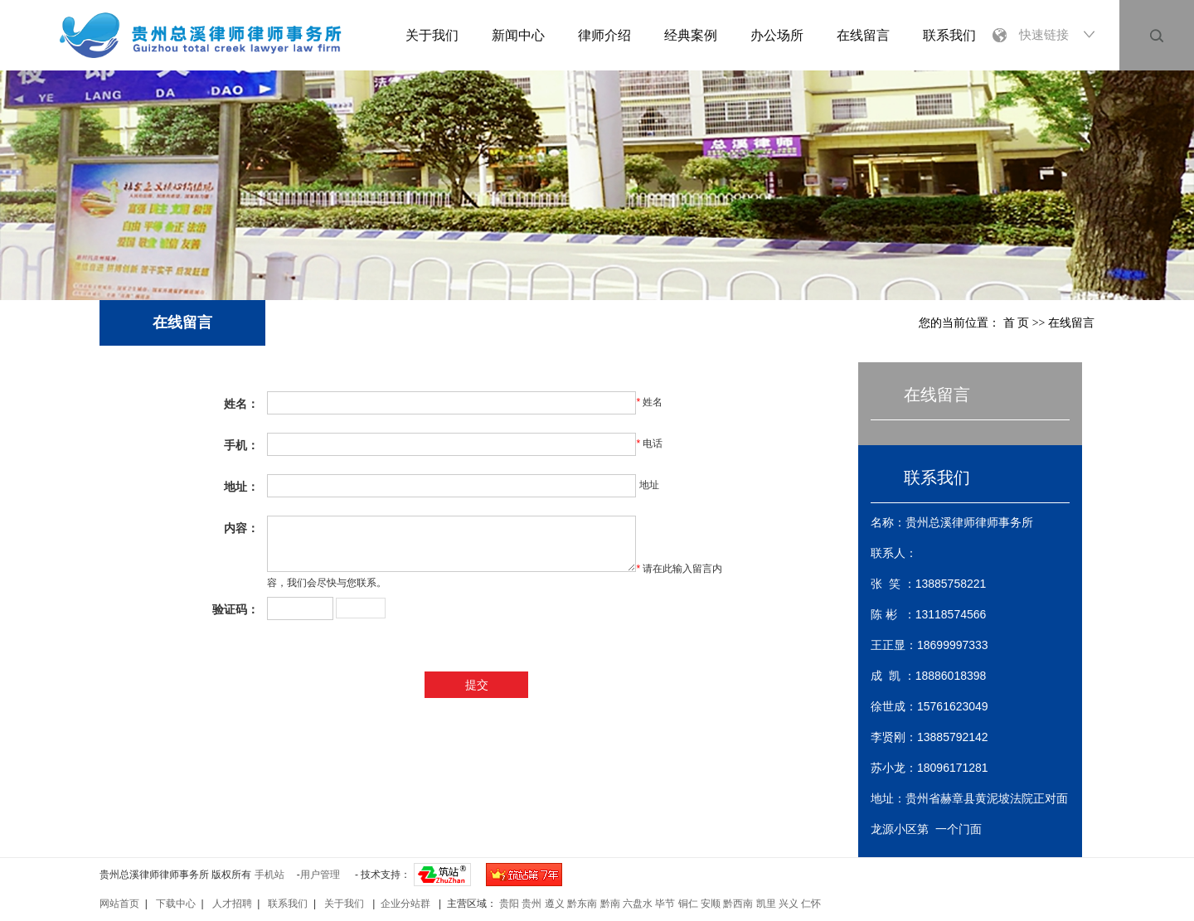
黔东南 (582, 903)
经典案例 (690, 35)
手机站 (269, 874)
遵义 (555, 903)
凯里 (766, 903)
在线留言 (863, 35)
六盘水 (638, 903)
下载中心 (176, 903)
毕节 (665, 903)
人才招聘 (232, 903)
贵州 (531, 903)
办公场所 (776, 35)
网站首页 (119, 903)
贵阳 (509, 903)
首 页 (1016, 323)
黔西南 (738, 903)
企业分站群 (407, 903)
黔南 (610, 903)
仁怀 (811, 903)
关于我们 (432, 35)
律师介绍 (604, 35)
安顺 (711, 903)
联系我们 (949, 35)
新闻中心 (518, 35)
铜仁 (688, 903)
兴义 (788, 903)
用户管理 (320, 874)
